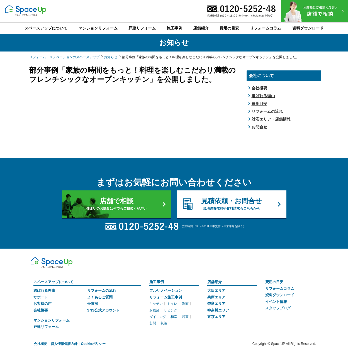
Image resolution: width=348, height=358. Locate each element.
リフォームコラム (279, 288)
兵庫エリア (216, 297)
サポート (40, 297)
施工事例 (156, 282)
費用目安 (259, 103)
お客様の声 (42, 303)
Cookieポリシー (93, 343)
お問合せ (259, 127)
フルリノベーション (165, 290)
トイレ (172, 304)
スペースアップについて (53, 282)
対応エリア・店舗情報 (271, 119)
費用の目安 (274, 282)
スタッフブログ (278, 308)
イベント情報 (276, 302)
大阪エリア (216, 290)
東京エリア (216, 317)
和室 (174, 317)
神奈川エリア (218, 310)
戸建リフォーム (46, 327)
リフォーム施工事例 (165, 297)
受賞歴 (92, 303)
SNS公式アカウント (103, 310)
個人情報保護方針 (64, 343)
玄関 (152, 323)
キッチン (156, 304)
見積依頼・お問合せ (231, 204)
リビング (170, 310)
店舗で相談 (116, 204)
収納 (163, 323)
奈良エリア (216, 303)
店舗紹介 (214, 282)
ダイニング (157, 317)
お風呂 (154, 310)
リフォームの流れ (267, 111)
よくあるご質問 (100, 297)
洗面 (185, 304)
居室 (185, 317)
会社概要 (259, 88)
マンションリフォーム (51, 320)
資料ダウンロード (279, 295)
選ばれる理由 (263, 96)
